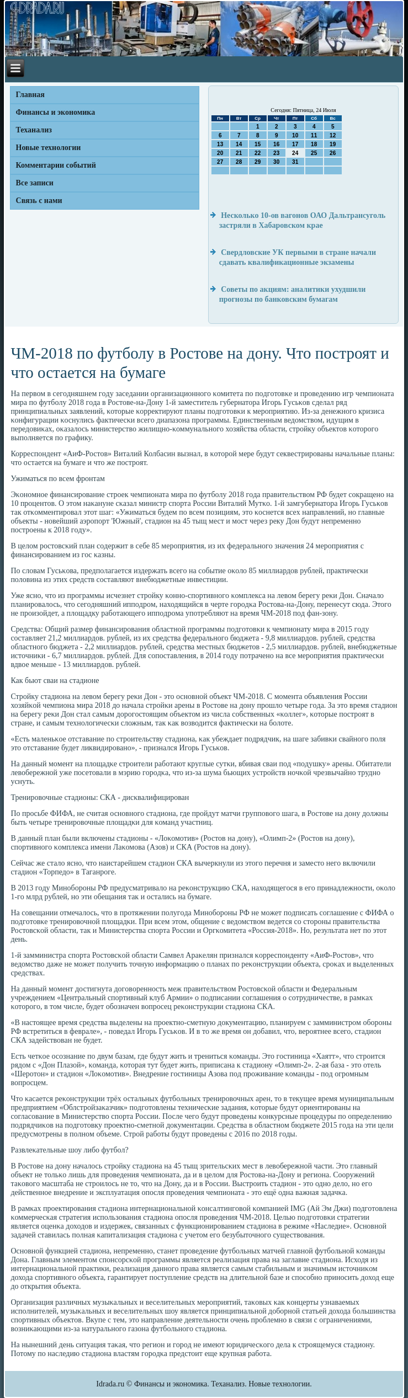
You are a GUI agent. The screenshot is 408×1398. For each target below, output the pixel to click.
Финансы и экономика (56, 112)
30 (276, 162)
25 (314, 153)
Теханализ (34, 130)
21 (239, 153)
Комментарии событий (56, 165)
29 (258, 162)
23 (276, 153)
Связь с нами (39, 200)
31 (295, 162)
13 (220, 144)
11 (314, 135)
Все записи (35, 183)
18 (314, 144)
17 (295, 144)
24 (295, 153)
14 (239, 144)
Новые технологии (48, 147)
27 (220, 162)
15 (258, 144)
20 (220, 153)
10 (295, 135)
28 (239, 162)
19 (333, 144)
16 (276, 144)
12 (333, 135)
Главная (30, 94)
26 (333, 153)
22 (258, 153)
